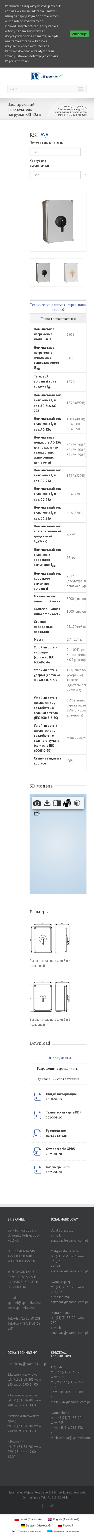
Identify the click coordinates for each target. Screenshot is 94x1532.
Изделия (79, 103)
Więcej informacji (17, 61)
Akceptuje (79, 34)
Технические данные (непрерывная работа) (58, 304)
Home (67, 103)
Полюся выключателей (58, 316)
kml (68, 1494)
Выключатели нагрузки (71, 106)
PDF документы (58, 1055)
